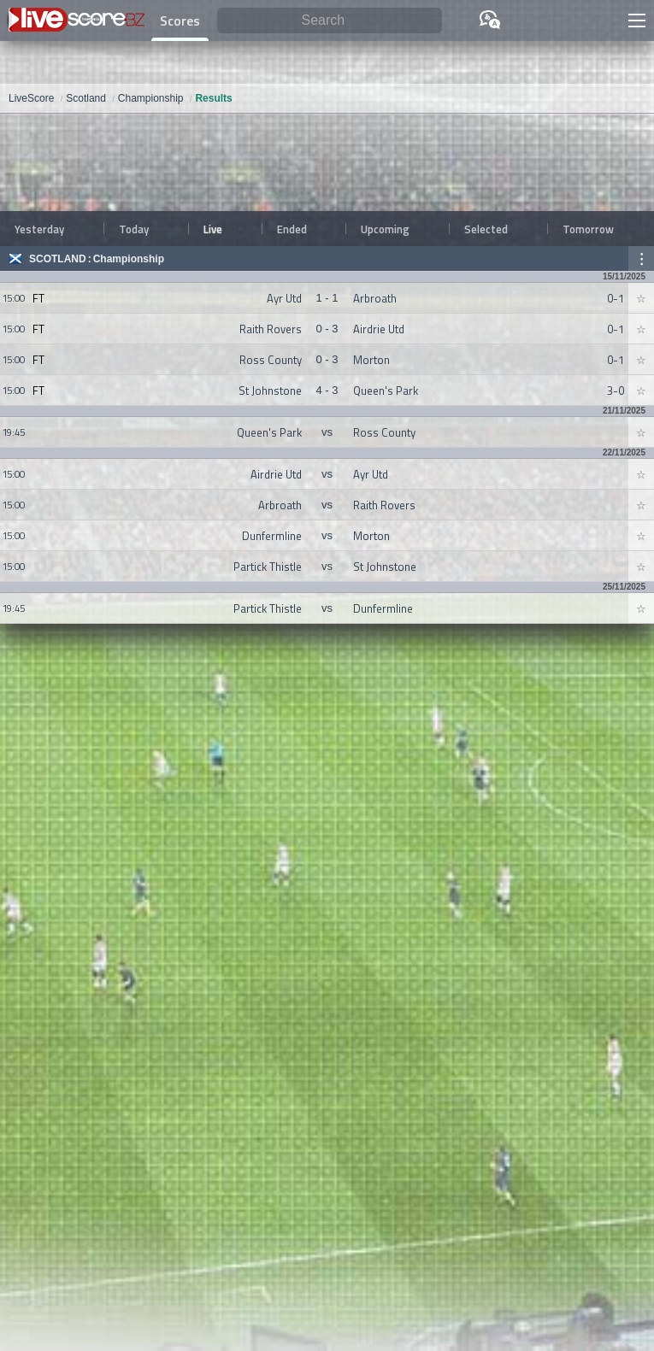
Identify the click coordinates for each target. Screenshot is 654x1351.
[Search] (329, 21)
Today (134, 229)
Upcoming (385, 229)
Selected (486, 229)
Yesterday (39, 229)
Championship (128, 259)
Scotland (57, 259)
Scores (180, 20)
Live (212, 229)
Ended (292, 229)
